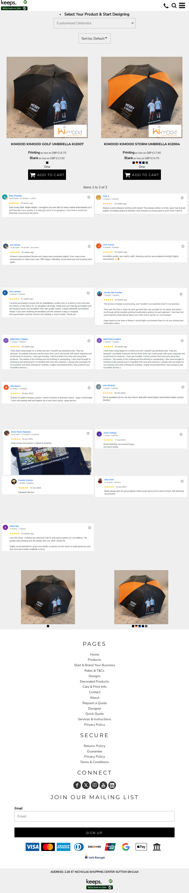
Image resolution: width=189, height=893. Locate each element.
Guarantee (94, 751)
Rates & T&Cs (94, 670)
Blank (34, 158)
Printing (34, 152)
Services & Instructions (94, 719)
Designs (95, 676)
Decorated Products (94, 681)
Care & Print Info (95, 686)
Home (94, 654)
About (94, 697)
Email (18, 808)
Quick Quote (94, 714)
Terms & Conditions (94, 762)
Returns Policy (94, 746)
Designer (94, 708)
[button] (174, 5)
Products (94, 659)
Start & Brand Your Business (94, 665)
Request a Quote (94, 703)
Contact (94, 692)
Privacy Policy (94, 724)
